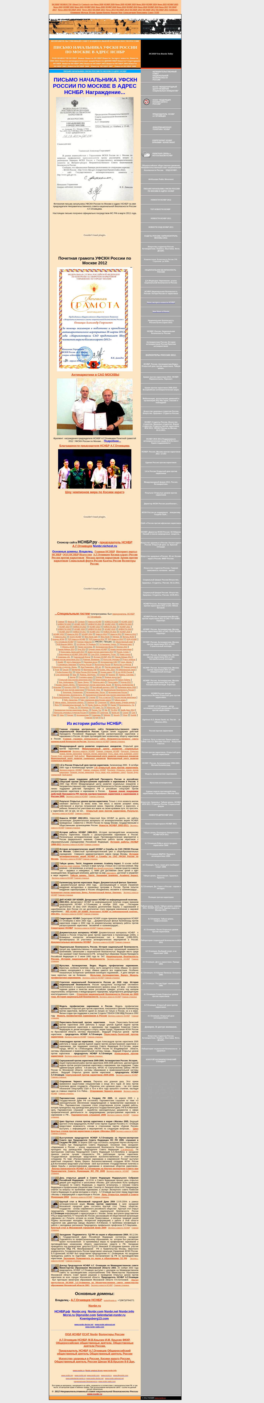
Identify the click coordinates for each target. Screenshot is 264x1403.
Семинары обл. (64, 657)
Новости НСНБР (95, 622)
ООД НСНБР (131, 639)
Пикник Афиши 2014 (66, 649)
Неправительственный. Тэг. (73, 705)
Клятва (99, 677)
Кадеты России (85, 665)
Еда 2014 (82, 649)
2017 (163, 7)
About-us (71, 622)
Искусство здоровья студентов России (70, 713)
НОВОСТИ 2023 (125, 624)
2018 (142, 7)
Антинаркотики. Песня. (95, 692)
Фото (57, 705)
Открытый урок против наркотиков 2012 (75, 680)
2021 (79, 7)
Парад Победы (124, 680)
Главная (60, 622)
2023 (162, 4)
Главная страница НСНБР (107, 751)
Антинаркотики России (117, 692)
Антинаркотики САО (109, 662)
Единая (102, 675)
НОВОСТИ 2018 (125, 629)
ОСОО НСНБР (75, 637)
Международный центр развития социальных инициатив (112, 756)
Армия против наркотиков (121, 649)
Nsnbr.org (115, 713)
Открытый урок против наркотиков (69, 690)
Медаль (116, 637)
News (138, 4)
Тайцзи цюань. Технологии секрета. (69, 702)
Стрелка (91, 697)
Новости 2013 (116, 634)
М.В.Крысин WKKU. (65, 644)
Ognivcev (90, 702)
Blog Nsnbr (105, 637)
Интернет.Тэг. (86, 707)
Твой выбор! (79, 756)
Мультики (57, 687)
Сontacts (81, 622)
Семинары (96, 715)
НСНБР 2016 (125, 632)
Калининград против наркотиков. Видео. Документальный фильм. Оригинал (86, 892)
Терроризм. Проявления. (72, 692)
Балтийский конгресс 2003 (103, 687)
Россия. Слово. (122, 652)
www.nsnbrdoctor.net (83, 1324)
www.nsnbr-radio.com (94, 1327)
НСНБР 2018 (153, 7)
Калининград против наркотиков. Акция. (95, 685)
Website (107, 715)
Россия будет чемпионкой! (62, 756)
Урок (120, 12)
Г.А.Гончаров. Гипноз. (108, 644)
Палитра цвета (98, 682)
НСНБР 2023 (172, 4)
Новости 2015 (73, 634)
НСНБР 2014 (87, 634)
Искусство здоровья (111, 659)
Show (125, 715)
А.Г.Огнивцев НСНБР (65, 642)
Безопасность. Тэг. (127, 705)
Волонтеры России (102, 665)
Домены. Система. (126, 675)
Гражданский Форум (82, 657)
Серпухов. (104, 713)
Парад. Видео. (83, 682)
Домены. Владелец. (88, 675)
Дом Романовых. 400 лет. (91, 667)
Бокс (75, 675)
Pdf (96, 718)
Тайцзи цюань (120, 700)
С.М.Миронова (127, 1150)
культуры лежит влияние (69, 866)
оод (92, 4)
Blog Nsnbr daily (91, 637)
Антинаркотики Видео (105, 647)
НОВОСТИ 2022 (79, 627)
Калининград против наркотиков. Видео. (71, 710)
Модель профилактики (124, 685)
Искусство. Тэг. (113, 707)
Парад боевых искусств (105, 680)
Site (105, 710)
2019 (121, 7)
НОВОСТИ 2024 (94, 624)
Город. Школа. (126, 662)
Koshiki (133, 715)
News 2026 (98, 4)
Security (116, 715)
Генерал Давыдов (84, 642)
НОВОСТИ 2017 (79, 632)
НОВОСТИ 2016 (110, 632)
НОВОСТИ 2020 (64, 629)
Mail (54, 715)
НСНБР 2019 (132, 7)
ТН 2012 (114, 710)
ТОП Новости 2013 (115, 639)
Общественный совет (124, 642)
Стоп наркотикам (62, 675)
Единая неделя (130, 667)
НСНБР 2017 (94, 632)
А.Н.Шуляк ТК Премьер (86, 644)
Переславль (141, 12)
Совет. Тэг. (99, 707)
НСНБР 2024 (151, 4)
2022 (58, 7)
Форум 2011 (84, 687)
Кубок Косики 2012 (64, 672)
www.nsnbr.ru (160, 1398)
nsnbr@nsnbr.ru (110, 1300)
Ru (102, 718)
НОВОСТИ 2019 (94, 629)
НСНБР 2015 (58, 634)
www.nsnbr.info (110, 1370)
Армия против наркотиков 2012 (67, 659)
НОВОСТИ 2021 (110, 627)
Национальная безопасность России (119, 690)
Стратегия (102, 702)
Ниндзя (73, 677)
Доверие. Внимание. (91, 659)
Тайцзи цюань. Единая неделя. (122, 702)
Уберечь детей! (68, 647)
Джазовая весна (90, 662)
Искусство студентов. (122, 665)
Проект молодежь (85, 647)
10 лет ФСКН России (124, 672)
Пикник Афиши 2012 (123, 657)
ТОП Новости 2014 (96, 639)
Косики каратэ (106, 672)
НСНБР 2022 (68, 7)
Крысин (114, 12)
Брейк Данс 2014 (128, 710)
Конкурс (106, 12)
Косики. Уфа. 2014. (107, 670)
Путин (56, 670)
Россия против (79, 697)
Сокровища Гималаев (67, 665)
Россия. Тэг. (96, 710)
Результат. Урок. (94, 690)
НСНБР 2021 (89, 7)
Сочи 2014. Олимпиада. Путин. (103, 654)
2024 (143, 4)
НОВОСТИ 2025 (64, 624)
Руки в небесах (129, 659)
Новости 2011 (60, 637)
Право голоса (125, 654)
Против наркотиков (112, 667)
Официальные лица (126, 670)
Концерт (112, 675)
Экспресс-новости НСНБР (98, 742)
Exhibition (93, 713)
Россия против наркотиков (125, 697)
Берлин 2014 (122, 647)
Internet (89, 718)
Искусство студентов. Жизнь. (65, 667)
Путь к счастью (104, 697)
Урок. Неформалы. (66, 682)
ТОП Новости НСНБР (77, 639)
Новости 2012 (130, 634)
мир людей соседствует (104, 868)
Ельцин (65, 670)
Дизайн (60, 662)
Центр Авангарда (74, 662)
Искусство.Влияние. (61, 697)
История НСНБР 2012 (102, 657)
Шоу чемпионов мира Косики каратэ (96, 700)
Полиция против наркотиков (95, 754)
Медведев (76, 670)
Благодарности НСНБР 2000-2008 (73, 654)
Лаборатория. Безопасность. (71, 695)
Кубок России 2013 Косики (86, 672)
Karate (113, 705)
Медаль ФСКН (129, 637)
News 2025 (120, 4)
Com (133, 713)
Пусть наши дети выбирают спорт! (123, 754)
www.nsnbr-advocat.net (105, 1324)
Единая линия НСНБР (98, 649)
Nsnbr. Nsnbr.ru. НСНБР (98, 705)
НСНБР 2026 (126, 622)
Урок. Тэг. (74, 707)
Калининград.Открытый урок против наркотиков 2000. (108, 695)
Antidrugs (173, 10)
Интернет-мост (126, 644)
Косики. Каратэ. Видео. (65, 685)
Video (61, 715)
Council (125, 713)
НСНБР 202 (109, 4)
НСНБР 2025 (130, 4)
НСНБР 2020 (110, 7)
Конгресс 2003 (70, 687)
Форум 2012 (126, 682)
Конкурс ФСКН (59, 639)
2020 (100, 7)
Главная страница (117, 742)
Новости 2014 (101, 634)
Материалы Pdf (89, 670)
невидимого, (111, 873)
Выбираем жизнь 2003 (127, 687)
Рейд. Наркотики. (71, 700)
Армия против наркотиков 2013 (100, 652)
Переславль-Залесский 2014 (72, 652)
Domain (70, 715)
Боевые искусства (112, 677)
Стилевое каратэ (86, 677)
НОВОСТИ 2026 (111, 622)
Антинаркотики (82, 715)
